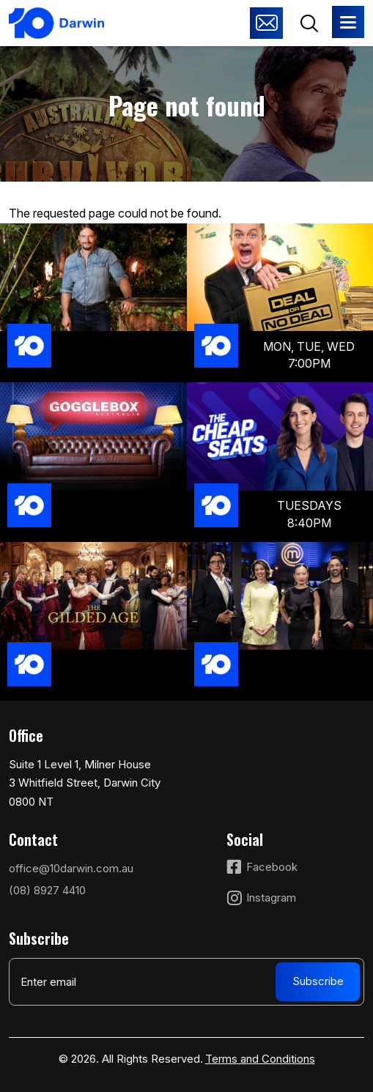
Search (309, 23)
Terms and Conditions (260, 1059)
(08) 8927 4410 (47, 890)
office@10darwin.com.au (71, 868)
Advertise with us (266, 23)
